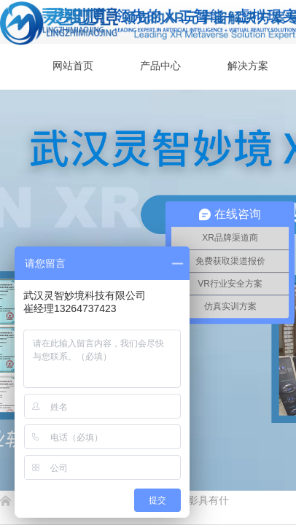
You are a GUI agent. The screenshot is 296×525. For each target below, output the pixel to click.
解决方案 (247, 66)
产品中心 (160, 66)
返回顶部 (231, 437)
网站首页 (72, 66)
